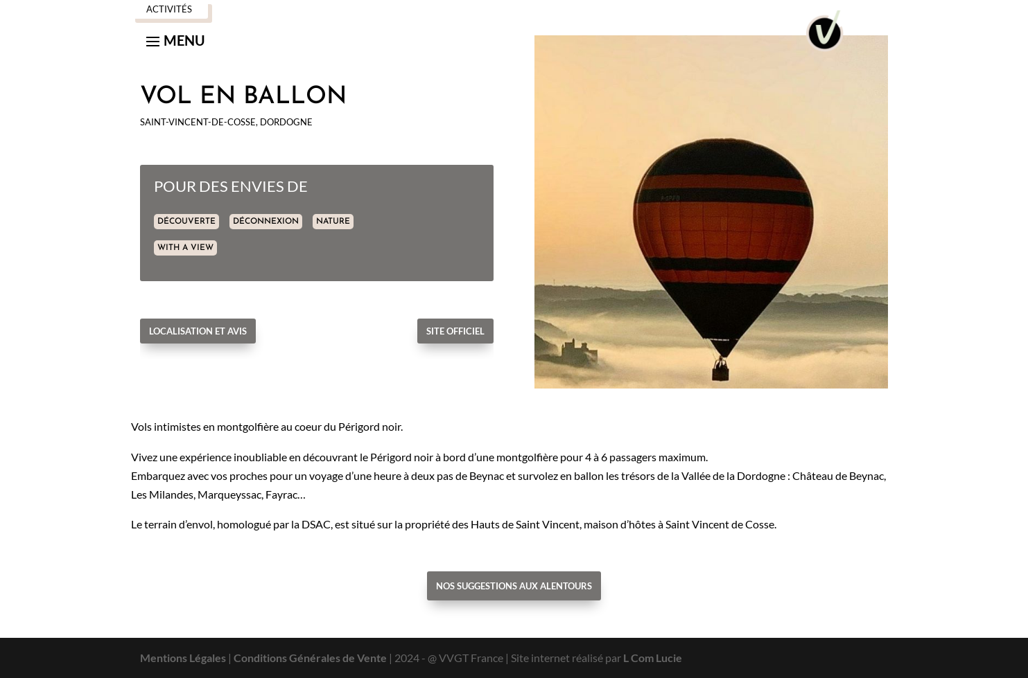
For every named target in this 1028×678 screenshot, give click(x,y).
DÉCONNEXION (266, 221)
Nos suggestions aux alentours (514, 585)
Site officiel (455, 331)
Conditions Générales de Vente (310, 657)
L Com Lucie (652, 657)
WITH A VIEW (185, 248)
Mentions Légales (183, 657)
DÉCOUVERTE (186, 221)
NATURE (333, 221)
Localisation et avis (198, 331)
